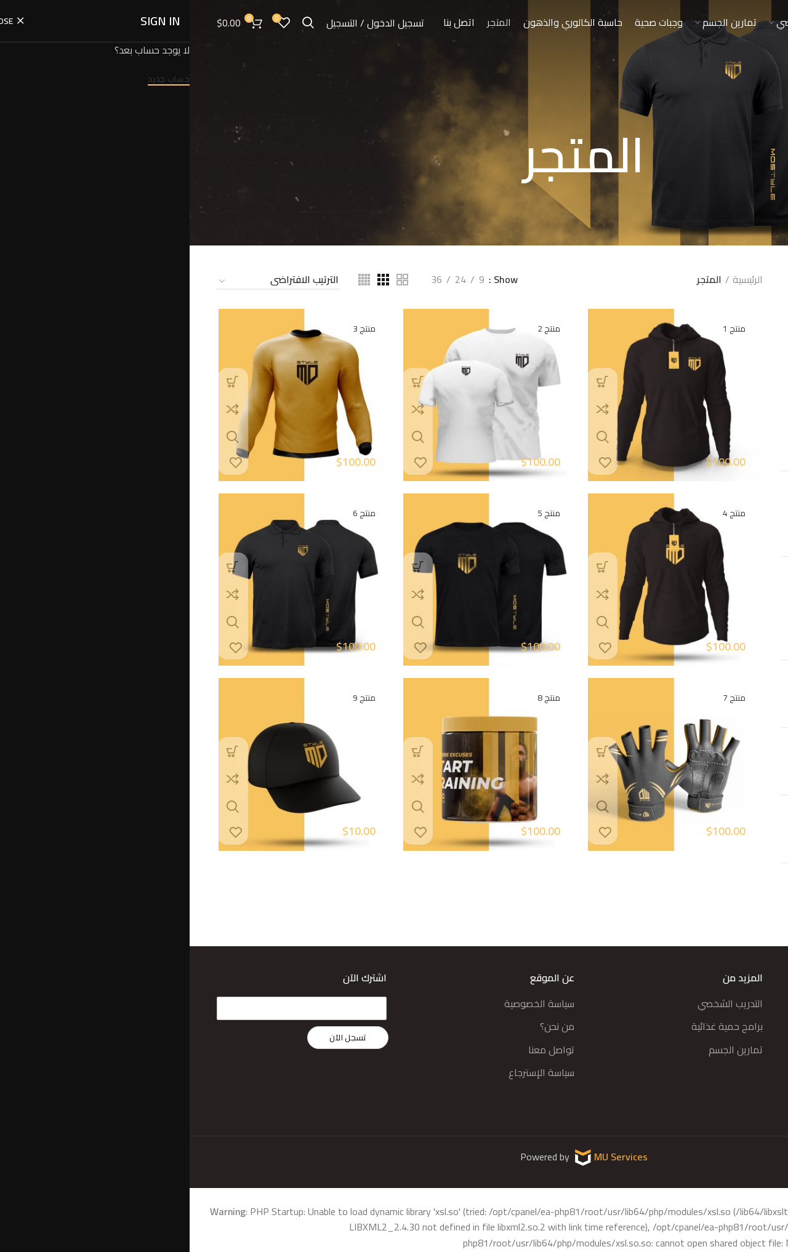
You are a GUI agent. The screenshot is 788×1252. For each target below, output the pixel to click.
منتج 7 (699, 744)
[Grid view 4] (174, 279)
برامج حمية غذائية (537, 1026)
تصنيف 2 (743, 349)
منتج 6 (699, 811)
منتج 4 (545, 513)
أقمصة (746, 301)
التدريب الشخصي (540, 1003)
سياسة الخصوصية (350, 1003)
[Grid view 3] (193, 279)
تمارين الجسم (546, 1049)
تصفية (742, 526)
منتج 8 (699, 676)
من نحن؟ (367, 1026)
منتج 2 (358, 328)
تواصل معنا (362, 1049)
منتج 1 (545, 328)
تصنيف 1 (743, 325)
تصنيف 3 (743, 372)
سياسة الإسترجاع (352, 1072)
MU (412, 1156)
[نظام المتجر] (88, 282)
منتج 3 (172, 328)
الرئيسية (558, 280)
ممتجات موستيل (728, 443)
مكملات (744, 419)
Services (439, 1156)
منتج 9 (699, 608)
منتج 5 (699, 879)
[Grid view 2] (213, 279)
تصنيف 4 (743, 396)
